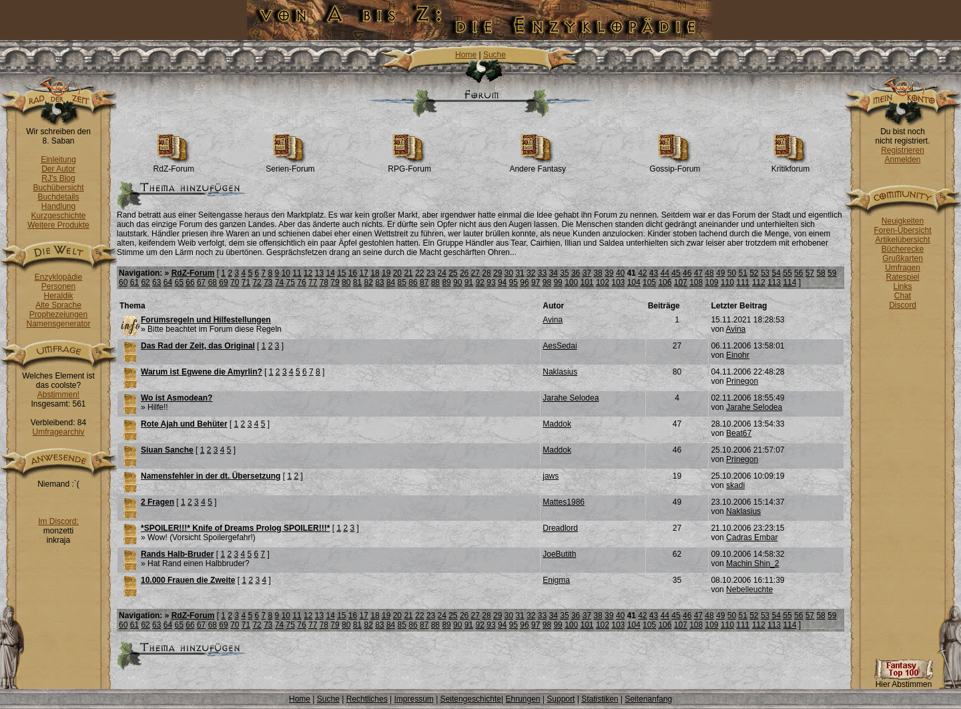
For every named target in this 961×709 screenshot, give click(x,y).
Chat (902, 295)
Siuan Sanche (167, 450)
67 (201, 282)
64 (168, 282)
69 (223, 282)
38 (597, 273)
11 (296, 273)
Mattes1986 (564, 502)
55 (787, 273)
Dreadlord (560, 528)
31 (519, 273)
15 (341, 273)
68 (212, 282)
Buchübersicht (58, 187)
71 (246, 282)
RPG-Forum (409, 165)
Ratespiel (902, 277)
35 (564, 273)
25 (452, 273)
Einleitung (58, 159)
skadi (735, 485)
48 (709, 273)
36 (575, 273)
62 (145, 282)
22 (419, 273)
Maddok (557, 424)
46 (687, 273)
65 (179, 282)
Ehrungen (522, 699)
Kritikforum (790, 165)
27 (475, 273)
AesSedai (560, 345)
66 (190, 282)
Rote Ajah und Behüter (184, 424)
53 (765, 273)
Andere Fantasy (537, 165)
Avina (553, 319)
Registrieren (902, 150)
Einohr (737, 355)
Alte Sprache (58, 305)
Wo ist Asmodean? (176, 398)
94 (502, 282)
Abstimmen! (58, 394)
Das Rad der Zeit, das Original (198, 345)
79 (334, 282)
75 (290, 282)
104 (634, 282)
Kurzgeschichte (58, 215)
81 (357, 282)
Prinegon (742, 381)
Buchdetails (58, 197)
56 (798, 273)
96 (524, 282)
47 (698, 273)
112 (758, 282)
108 (696, 282)
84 (390, 282)
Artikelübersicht (902, 239)
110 (727, 282)
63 (156, 282)
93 (491, 282)
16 (352, 273)
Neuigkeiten (903, 221)
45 (675, 273)
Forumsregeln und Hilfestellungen (206, 319)
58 (820, 273)
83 (379, 282)
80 (346, 282)
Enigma (556, 580)
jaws (551, 476)
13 (319, 273)
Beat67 (738, 433)
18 (374, 273)
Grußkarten (902, 258)
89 (446, 282)
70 (234, 282)
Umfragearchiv (58, 432)
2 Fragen (157, 502)
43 (653, 273)
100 (571, 282)
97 (535, 282)
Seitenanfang (648, 699)
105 (649, 282)
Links (902, 286)
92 (480, 282)
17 (364, 273)
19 (386, 273)
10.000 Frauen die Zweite (188, 580)
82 (368, 282)
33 (542, 273)
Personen (58, 286)
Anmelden (902, 159)
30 (509, 273)
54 (776, 273)
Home (465, 54)
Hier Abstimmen (903, 680)
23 (430, 273)
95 (513, 282)
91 (468, 282)
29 (497, 273)
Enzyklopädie (58, 277)
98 (547, 282)
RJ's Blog (58, 178)
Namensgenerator (58, 323)
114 (789, 282)
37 (587, 273)
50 (731, 273)
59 (832, 273)
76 (301, 282)
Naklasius (560, 372)
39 (609, 273)
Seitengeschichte (470, 699)
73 (268, 282)
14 (330, 273)
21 (408, 273)
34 (553, 273)
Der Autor (58, 169)
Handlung (58, 206)
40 (620, 273)
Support (561, 699)
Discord (902, 305)
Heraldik (58, 295)
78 (324, 282)
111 (742, 282)
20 (397, 273)
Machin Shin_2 (752, 563)
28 (486, 273)
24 (441, 273)
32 (531, 273)
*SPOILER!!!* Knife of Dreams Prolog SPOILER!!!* (235, 528)
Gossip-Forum (674, 165)
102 (602, 282)
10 (286, 273)
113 (774, 282)
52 (753, 273)
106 (664, 282)
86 (412, 282)
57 (810, 273)
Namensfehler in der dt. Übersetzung (210, 476)
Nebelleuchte (749, 589)
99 (557, 282)
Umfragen (902, 267)
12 (308, 273)
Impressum (413, 699)
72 (256, 282)
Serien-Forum (290, 165)
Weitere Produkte (58, 225)
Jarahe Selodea (571, 398)
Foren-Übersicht (902, 230)
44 (665, 273)
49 (720, 273)
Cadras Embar (751, 537)
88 (435, 282)
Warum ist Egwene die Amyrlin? (201, 372)
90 (457, 282)
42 (642, 273)
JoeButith (559, 554)
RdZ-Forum (173, 165)
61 (134, 282)
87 (424, 282)
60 (123, 282)
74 (279, 282)
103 (618, 282)
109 (712, 282)
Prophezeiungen (58, 314)
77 (312, 282)
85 (402, 282)
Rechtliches (367, 699)
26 (464, 273)
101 (587, 282)
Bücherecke (903, 249)
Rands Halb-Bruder (177, 554)
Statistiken (599, 699)
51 (742, 273)
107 (680, 282)
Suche (494, 54)
